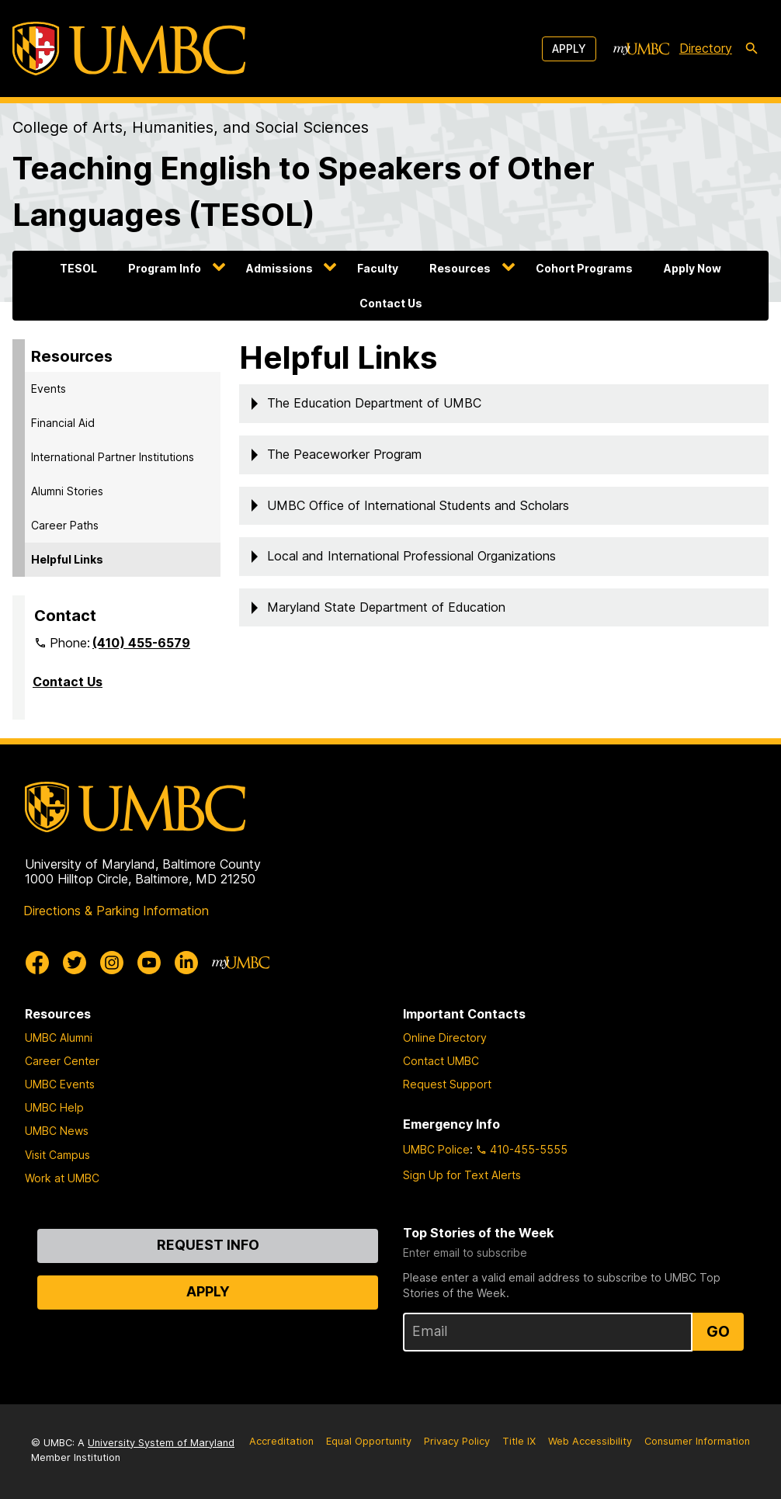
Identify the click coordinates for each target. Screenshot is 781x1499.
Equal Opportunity (368, 1441)
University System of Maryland (161, 1443)
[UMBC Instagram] (112, 963)
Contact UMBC (441, 1060)
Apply (569, 48)
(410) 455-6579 (141, 643)
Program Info (164, 268)
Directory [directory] (706, 48)
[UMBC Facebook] (37, 963)
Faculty (377, 268)
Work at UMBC (62, 1178)
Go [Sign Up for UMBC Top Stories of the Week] (718, 1331)
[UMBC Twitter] (74, 963)
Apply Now (692, 268)
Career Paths (65, 525)
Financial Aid (63, 422)
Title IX (519, 1441)
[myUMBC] (641, 49)
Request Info (208, 1245)
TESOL (78, 268)
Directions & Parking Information (116, 910)
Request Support (447, 1084)
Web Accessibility (590, 1441)
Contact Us (390, 303)
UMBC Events (60, 1084)
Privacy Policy (457, 1441)
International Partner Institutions (112, 456)
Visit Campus (57, 1154)
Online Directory (445, 1037)
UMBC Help (54, 1107)
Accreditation (281, 1441)
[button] (504, 403)
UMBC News (57, 1130)
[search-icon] (751, 49)
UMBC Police (436, 1149)
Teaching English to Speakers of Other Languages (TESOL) (303, 191)
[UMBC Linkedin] (186, 963)
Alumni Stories (67, 491)
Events (48, 388)
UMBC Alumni (58, 1037)
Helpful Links (67, 559)
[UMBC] (129, 48)
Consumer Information (697, 1441)
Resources (460, 268)
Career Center (62, 1060)
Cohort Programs (584, 268)
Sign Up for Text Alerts (462, 1175)
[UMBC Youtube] (149, 963)
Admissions (279, 268)
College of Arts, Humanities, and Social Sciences (190, 127)
